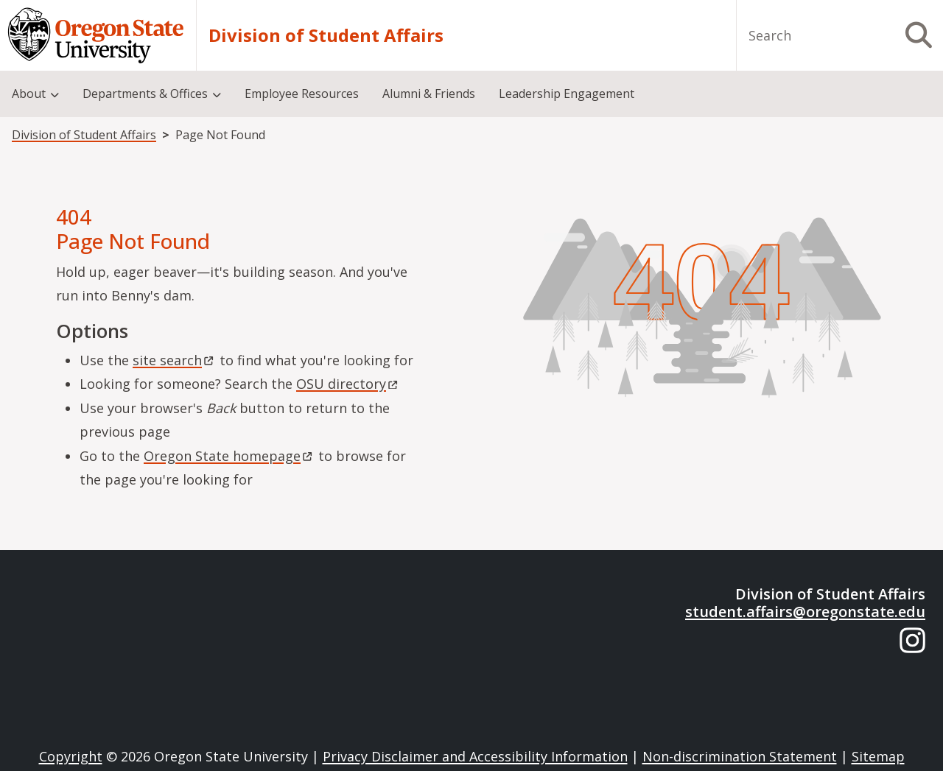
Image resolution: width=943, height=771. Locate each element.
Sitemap (878, 756)
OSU (348, 383)
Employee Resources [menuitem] (302, 93)
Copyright (70, 756)
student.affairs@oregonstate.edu (805, 612)
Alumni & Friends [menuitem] (428, 93)
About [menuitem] (29, 93)
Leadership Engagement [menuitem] (566, 93)
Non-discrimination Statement (739, 756)
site (174, 360)
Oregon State (229, 456)
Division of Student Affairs (326, 35)
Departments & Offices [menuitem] (145, 93)
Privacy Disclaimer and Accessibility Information (475, 756)
